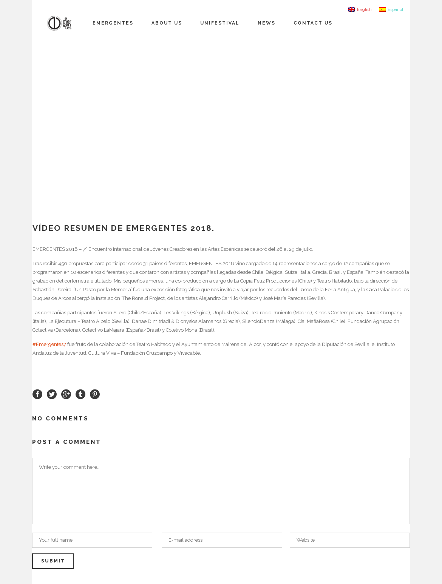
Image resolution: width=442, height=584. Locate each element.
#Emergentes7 (49, 344)
